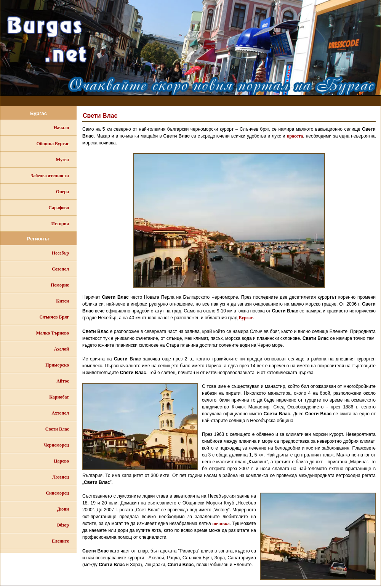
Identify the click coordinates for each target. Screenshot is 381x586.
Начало (61, 127)
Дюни (63, 509)
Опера (62, 191)
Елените (60, 541)
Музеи (62, 159)
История (60, 223)
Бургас (246, 317)
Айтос (62, 381)
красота (295, 136)
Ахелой (61, 349)
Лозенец (60, 477)
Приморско (57, 365)
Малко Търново (52, 333)
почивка (221, 523)
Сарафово (58, 207)
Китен (62, 301)
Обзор (62, 525)
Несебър (60, 253)
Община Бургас (53, 143)
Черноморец (56, 445)
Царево (61, 461)
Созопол (60, 269)
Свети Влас (57, 429)
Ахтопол (60, 413)
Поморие (60, 285)
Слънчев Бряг (54, 317)
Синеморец (57, 493)
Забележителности (50, 175)
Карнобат (59, 397)
